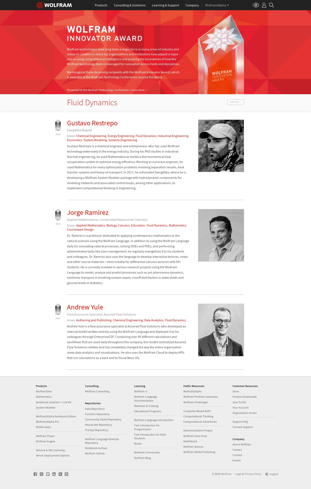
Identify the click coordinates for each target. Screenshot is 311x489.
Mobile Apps (43, 427)
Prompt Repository (96, 430)
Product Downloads (245, 396)
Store (236, 391)
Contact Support (243, 427)
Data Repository (95, 409)
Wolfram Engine (45, 441)
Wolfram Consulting (97, 391)
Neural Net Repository (98, 425)
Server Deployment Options (53, 455)
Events (237, 460)
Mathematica (44, 396)
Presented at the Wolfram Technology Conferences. (105, 90)
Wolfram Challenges (195, 402)
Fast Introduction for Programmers (147, 427)
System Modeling (95, 140)
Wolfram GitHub (95, 453)
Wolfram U (140, 391)
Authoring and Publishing (93, 320)
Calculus (124, 225)
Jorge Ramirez (87, 212)
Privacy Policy (253, 474)
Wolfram (226, 474)
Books (138, 443)
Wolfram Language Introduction (153, 420)
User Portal (239, 402)
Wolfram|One (44, 391)
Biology (112, 225)
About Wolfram (242, 444)
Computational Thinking (198, 416)
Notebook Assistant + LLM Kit (53, 402)
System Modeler (46, 407)
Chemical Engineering (91, 136)
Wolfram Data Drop (195, 436)
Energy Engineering (121, 136)
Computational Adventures (200, 421)
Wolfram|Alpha (192, 391)
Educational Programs (147, 411)
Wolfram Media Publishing (199, 452)
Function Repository (97, 414)
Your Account (241, 407)
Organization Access (245, 413)
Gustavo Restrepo (92, 123)
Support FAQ (240, 421)
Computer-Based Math (197, 411)
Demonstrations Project (197, 430)
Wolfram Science (193, 446)
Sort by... (235, 102)
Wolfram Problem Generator (200, 396)
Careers (237, 450)
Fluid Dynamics (146, 136)
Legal (238, 474)
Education (138, 225)
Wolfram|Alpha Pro (47, 421)
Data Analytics (153, 320)
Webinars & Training (146, 406)
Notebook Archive (96, 448)
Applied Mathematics (90, 225)
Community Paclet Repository (103, 419)
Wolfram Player (45, 436)
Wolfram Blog (142, 458)
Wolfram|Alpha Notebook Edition (56, 416)
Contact (237, 455)
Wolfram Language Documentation (145, 398)
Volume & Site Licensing (50, 450)
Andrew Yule (85, 307)
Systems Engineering (122, 140)
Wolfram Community (147, 452)
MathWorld (190, 441)
